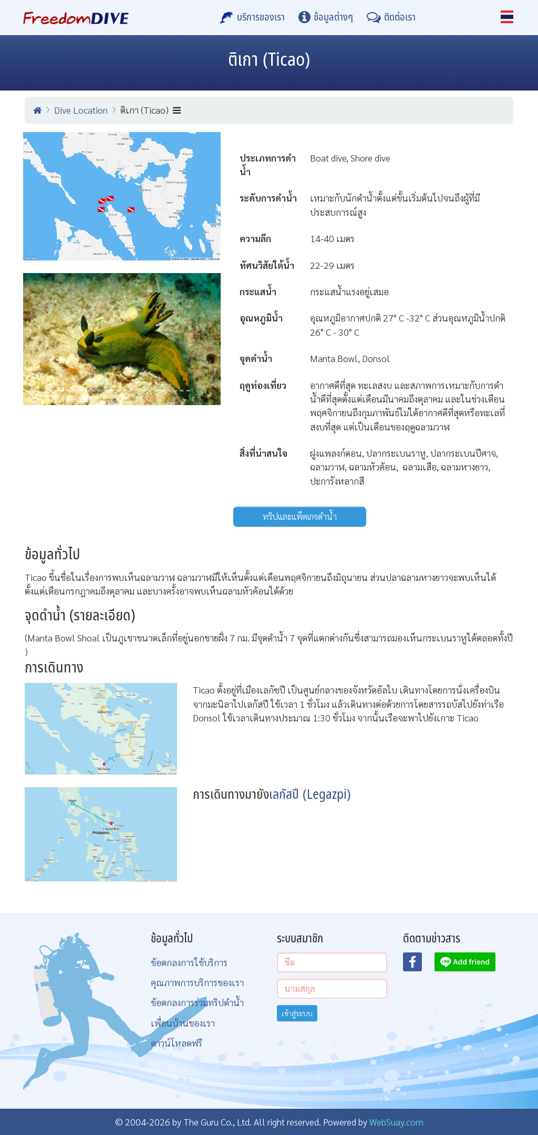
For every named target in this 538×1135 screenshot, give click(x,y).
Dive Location (81, 110)
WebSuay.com (396, 1122)
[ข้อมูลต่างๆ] (326, 17)
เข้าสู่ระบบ (297, 1013)
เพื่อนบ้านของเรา (183, 1023)
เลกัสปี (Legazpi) (310, 795)
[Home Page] (76, 17)
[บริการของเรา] (252, 17)
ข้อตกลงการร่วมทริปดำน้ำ (197, 1002)
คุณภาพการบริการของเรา (197, 982)
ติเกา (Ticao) (150, 110)
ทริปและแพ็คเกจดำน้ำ (300, 516)
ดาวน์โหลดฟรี (176, 1043)
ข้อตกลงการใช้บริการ (189, 962)
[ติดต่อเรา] (391, 17)
